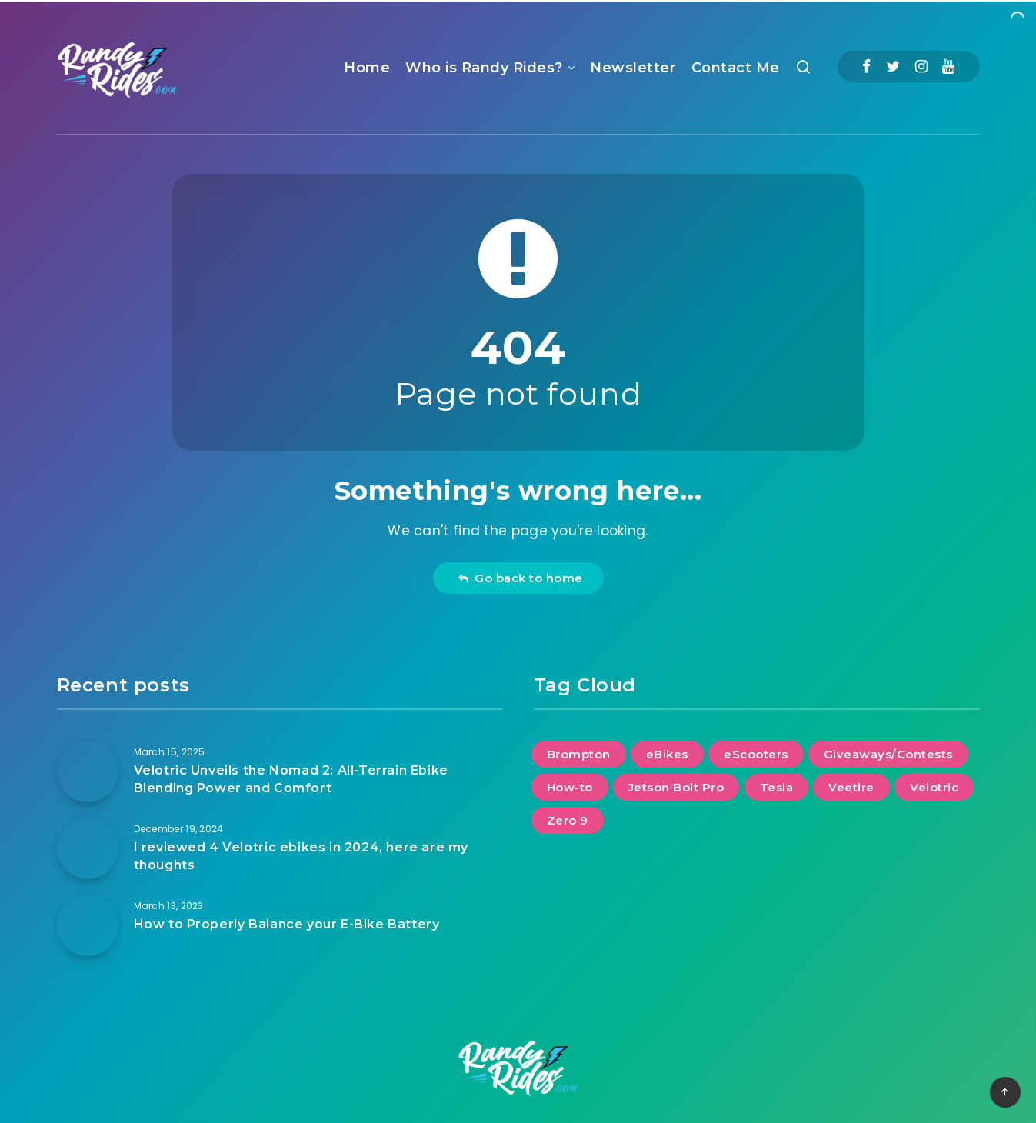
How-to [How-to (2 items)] (570, 787)
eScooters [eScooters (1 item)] (756, 754)
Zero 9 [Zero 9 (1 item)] (567, 820)
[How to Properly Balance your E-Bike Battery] (87, 925)
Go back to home (520, 578)
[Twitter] (893, 66)
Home (367, 67)
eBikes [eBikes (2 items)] (667, 754)
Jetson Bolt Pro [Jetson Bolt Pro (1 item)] (676, 787)
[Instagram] (921, 66)
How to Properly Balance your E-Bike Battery (287, 924)
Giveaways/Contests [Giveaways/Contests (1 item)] (888, 754)
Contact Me (735, 67)
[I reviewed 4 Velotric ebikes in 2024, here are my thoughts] (87, 848)
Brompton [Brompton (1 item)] (579, 754)
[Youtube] (948, 66)
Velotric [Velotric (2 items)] (934, 787)
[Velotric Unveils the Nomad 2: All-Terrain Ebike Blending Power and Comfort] (87, 771)
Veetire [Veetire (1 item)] (851, 787)
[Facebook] (866, 66)
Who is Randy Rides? (484, 67)
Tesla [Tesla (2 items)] (777, 787)
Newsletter (632, 67)
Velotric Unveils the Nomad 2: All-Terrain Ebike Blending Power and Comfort (291, 779)
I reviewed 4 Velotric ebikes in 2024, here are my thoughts (301, 856)
